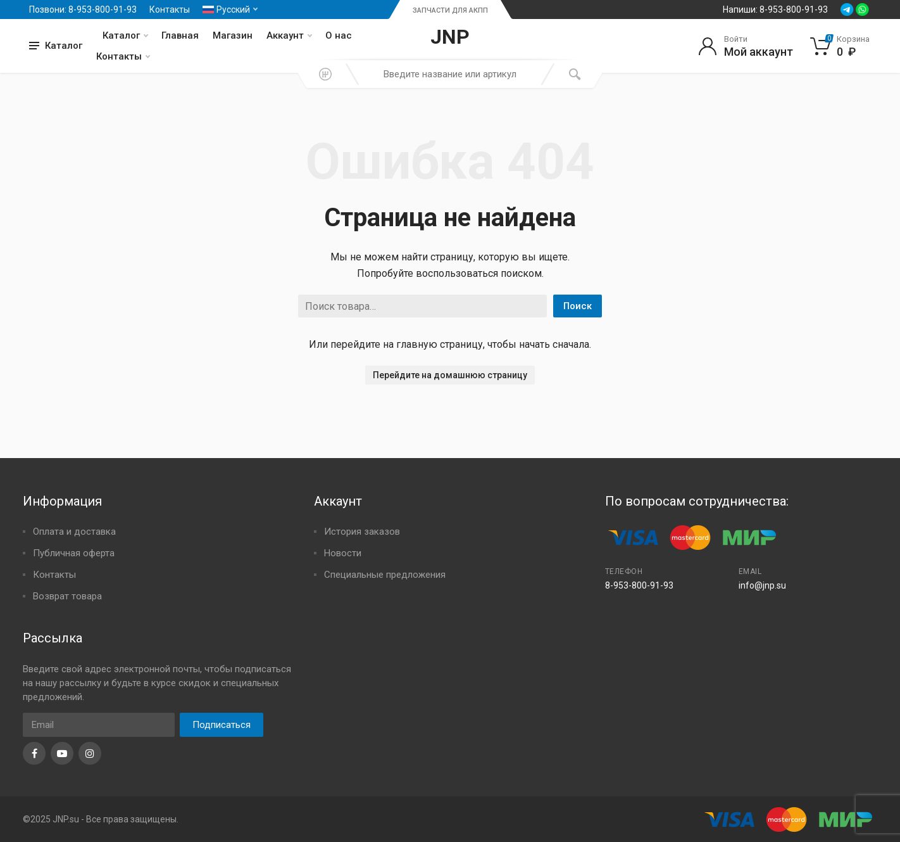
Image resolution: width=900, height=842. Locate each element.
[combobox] (450, 74)
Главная (180, 35)
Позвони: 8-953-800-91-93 (83, 9)
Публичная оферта (74, 553)
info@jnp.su (762, 585)
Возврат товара (67, 596)
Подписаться (221, 724)
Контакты (169, 9)
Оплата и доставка (74, 531)
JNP (450, 37)
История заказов (362, 531)
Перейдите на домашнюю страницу (450, 375)
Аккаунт (289, 35)
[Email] (99, 725)
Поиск (577, 306)
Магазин (233, 35)
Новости (342, 553)
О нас (338, 35)
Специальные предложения (385, 574)
